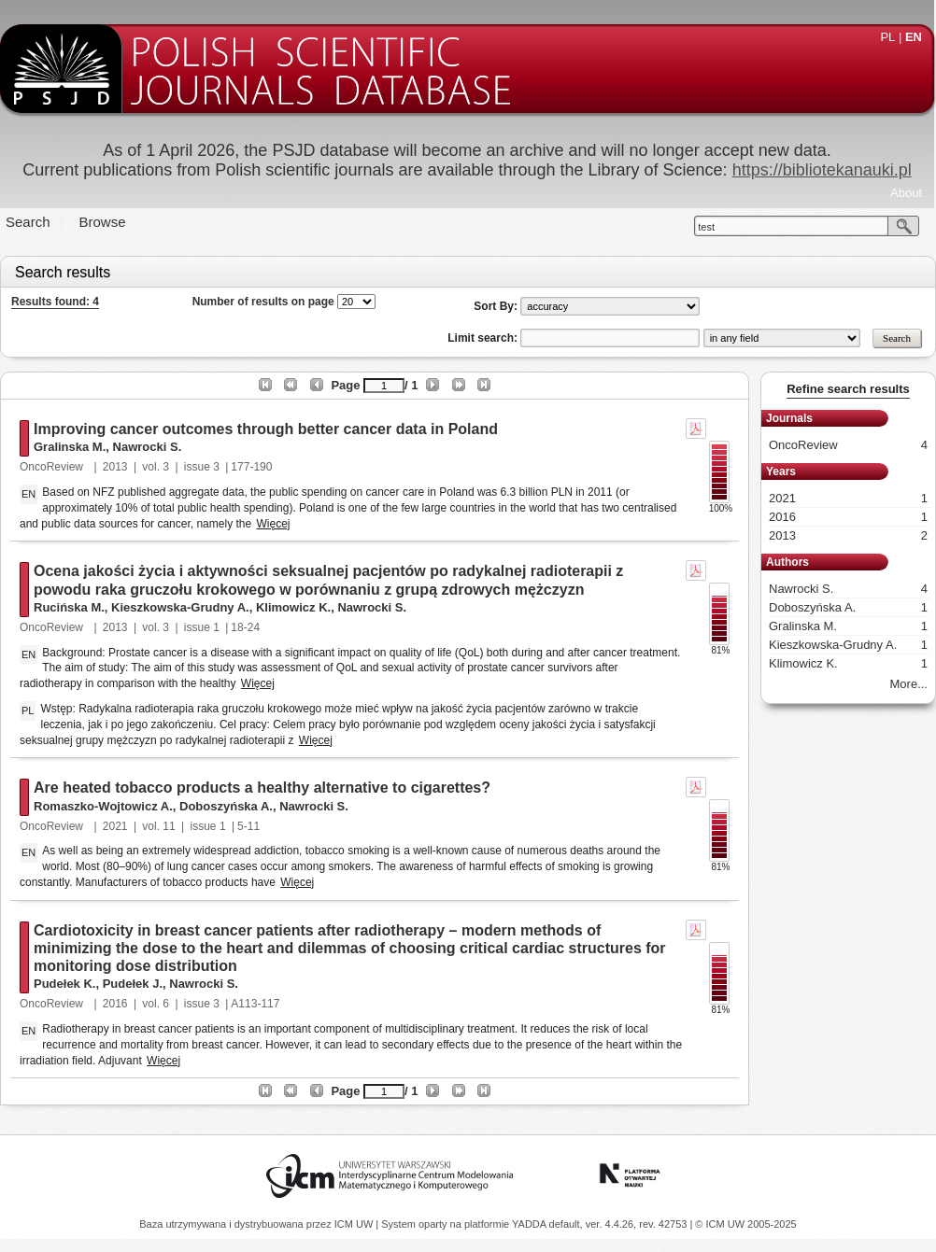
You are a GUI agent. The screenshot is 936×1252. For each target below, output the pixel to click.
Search (28, 222)
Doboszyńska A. (226, 806)
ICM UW (355, 1224)
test (706, 226)
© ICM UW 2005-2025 (745, 1224)
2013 (115, 466)
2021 (115, 826)
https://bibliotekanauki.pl (822, 170)
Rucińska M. (69, 607)
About (906, 193)
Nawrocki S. (147, 447)
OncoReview (53, 466)
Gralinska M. (70, 447)
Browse (102, 222)
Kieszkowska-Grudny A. (180, 607)
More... (909, 684)
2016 (115, 1003)
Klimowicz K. (293, 607)
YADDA (530, 1224)
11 (169, 826)
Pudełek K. (64, 984)
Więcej (274, 523)
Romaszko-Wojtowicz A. (103, 806)
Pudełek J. (133, 984)
